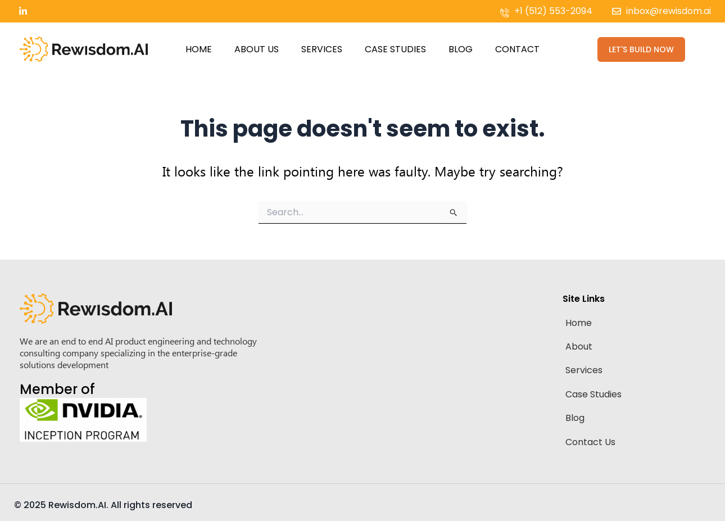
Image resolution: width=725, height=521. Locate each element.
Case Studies (395, 49)
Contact (517, 49)
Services (321, 49)
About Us (256, 49)
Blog (460, 49)
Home (198, 49)
